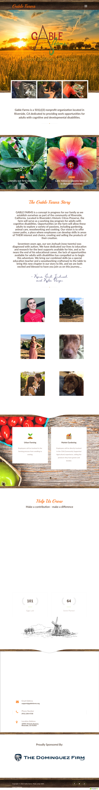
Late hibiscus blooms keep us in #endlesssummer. (74, 182)
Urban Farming (30, 442)
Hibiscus (74, 177)
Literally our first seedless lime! (24, 182)
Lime (24, 177)
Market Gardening (68, 442)
